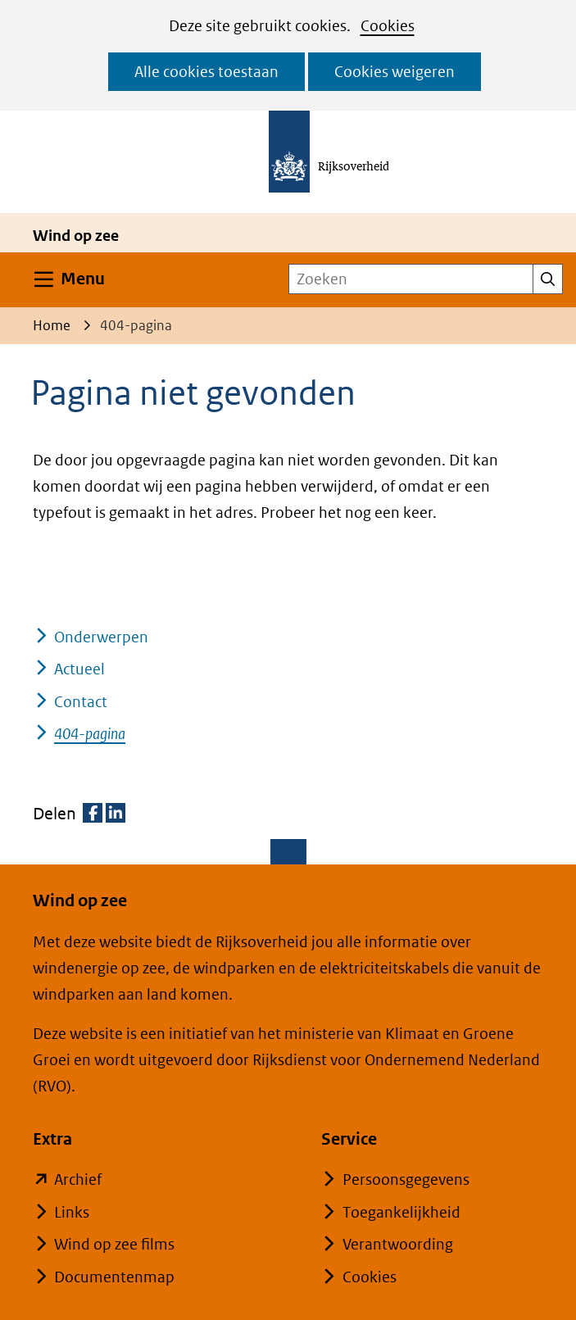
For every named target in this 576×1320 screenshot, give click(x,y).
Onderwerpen (101, 637)
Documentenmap (114, 1277)
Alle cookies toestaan (206, 71)
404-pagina (89, 733)
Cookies (388, 25)
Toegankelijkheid (401, 1212)
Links (71, 1212)
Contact (80, 701)
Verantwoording (397, 1244)
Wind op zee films (114, 1244)
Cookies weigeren (394, 71)
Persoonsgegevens (405, 1179)
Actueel (79, 669)
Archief (78, 1179)
